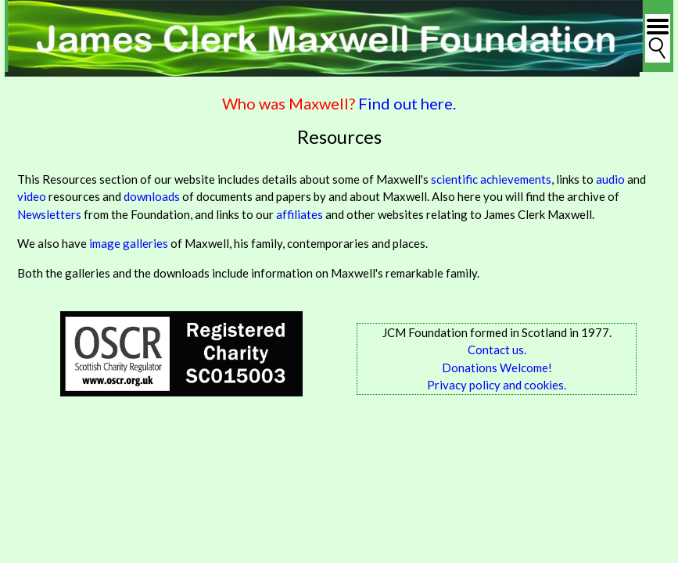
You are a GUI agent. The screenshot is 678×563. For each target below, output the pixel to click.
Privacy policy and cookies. (496, 385)
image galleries (128, 243)
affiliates (299, 214)
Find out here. (407, 103)
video (31, 196)
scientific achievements (491, 179)
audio (610, 179)
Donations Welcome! (497, 367)
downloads (153, 196)
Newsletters (49, 214)
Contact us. (497, 349)
